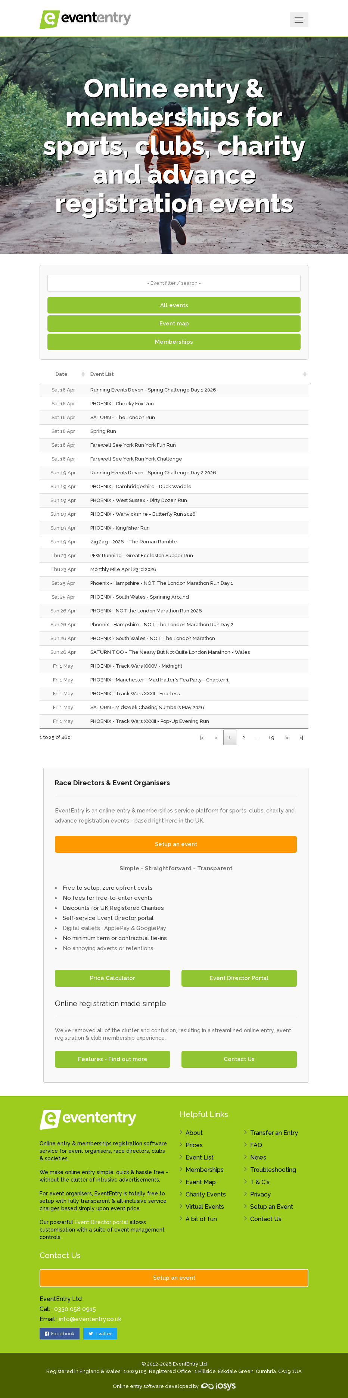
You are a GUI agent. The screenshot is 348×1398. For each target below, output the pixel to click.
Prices (194, 1145)
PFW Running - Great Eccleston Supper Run (141, 555)
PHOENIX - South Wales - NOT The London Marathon (152, 638)
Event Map (201, 1182)
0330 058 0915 (75, 1309)
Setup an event (176, 844)
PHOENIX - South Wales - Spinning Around (139, 597)
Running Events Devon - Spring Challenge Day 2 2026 (153, 472)
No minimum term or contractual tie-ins (115, 938)
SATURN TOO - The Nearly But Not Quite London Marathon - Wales (170, 652)
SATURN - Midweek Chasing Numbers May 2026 (147, 707)
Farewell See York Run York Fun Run (133, 445)
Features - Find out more (112, 1059)
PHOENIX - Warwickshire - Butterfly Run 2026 (143, 514)
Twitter (100, 1333)
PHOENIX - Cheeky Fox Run (122, 403)
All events (174, 305)
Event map (174, 323)
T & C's (260, 1182)
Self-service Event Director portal (108, 918)
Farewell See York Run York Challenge (136, 459)
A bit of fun (201, 1219)
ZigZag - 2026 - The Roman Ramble (133, 541)
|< (201, 737)
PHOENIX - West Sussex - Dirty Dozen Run (138, 500)
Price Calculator (112, 978)
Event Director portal (101, 1222)
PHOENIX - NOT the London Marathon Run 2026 (146, 611)
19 (271, 737)
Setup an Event (271, 1206)
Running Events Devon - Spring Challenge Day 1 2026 (153, 390)
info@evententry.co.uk (90, 1319)
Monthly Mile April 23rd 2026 (123, 569)
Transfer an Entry (274, 1132)
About (194, 1132)
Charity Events (206, 1194)
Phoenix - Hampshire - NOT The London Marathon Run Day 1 (161, 583)
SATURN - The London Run (122, 417)
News (258, 1157)
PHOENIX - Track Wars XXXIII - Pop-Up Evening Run (149, 721)
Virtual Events (205, 1206)
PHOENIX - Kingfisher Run (120, 528)
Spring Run (103, 431)
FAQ (256, 1145)
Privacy (260, 1194)
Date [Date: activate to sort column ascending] (62, 374)
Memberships (174, 341)
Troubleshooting (273, 1169)
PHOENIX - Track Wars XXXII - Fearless (135, 693)
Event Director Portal (239, 978)
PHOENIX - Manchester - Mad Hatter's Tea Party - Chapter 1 (159, 680)
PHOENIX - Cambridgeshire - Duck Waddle (141, 486)
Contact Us (239, 1059)
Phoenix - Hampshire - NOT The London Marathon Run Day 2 (161, 624)
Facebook (59, 1333)
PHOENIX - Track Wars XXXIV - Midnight (136, 666)
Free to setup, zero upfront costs (108, 887)
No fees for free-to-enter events (108, 898)
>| (301, 737)
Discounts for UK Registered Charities (113, 908)
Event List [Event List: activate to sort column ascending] (102, 374)
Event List (200, 1157)
